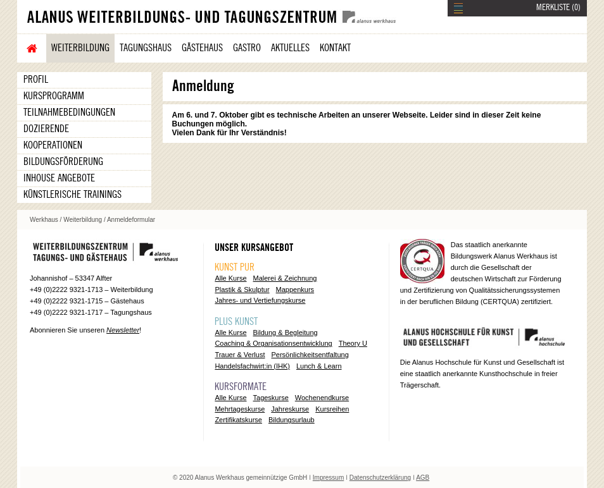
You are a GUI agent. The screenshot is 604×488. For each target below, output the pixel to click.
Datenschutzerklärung (380, 477)
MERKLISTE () (558, 7)
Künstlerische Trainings (72, 195)
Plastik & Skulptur (242, 289)
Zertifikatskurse (238, 420)
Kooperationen (52, 145)
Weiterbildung (80, 48)
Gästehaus (202, 48)
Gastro (247, 48)
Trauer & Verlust (240, 354)
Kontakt (335, 48)
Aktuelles (290, 48)
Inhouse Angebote (59, 178)
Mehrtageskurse (240, 409)
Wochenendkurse (322, 397)
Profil (35, 80)
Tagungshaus (146, 48)
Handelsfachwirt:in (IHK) (252, 366)
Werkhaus (44, 219)
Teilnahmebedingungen (69, 112)
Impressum (328, 477)
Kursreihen (332, 409)
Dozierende (46, 129)
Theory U (353, 343)
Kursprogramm (53, 96)
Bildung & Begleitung (285, 332)
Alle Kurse (230, 278)
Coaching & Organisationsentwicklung (273, 343)
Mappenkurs (295, 289)
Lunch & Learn (319, 366)
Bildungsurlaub (291, 420)
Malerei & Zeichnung (285, 278)
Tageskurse (271, 397)
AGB (422, 477)
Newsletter (122, 330)
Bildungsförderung (63, 162)
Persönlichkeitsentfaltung (309, 354)
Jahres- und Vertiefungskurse (260, 300)
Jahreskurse (290, 409)
